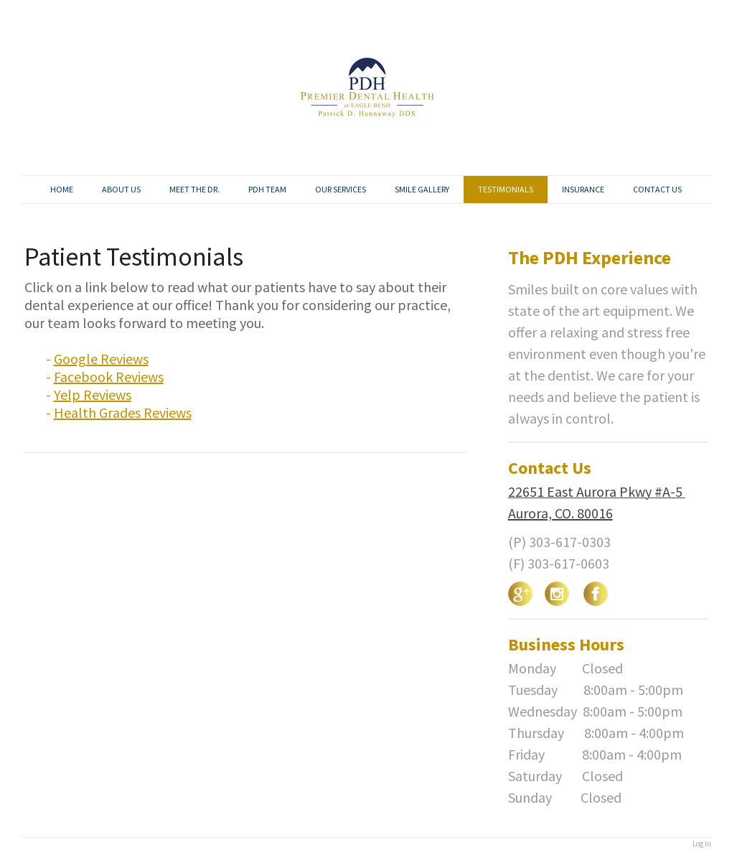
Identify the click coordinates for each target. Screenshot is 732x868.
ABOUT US (121, 189)
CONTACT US (657, 189)
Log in (702, 844)
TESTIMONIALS (505, 189)
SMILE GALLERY (422, 189)
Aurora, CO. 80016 (560, 513)
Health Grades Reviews (123, 412)
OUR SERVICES (340, 189)
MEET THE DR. (194, 189)
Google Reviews (101, 359)
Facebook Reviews (109, 377)
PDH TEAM (267, 189)
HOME (61, 189)
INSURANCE (583, 189)
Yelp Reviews (92, 394)
